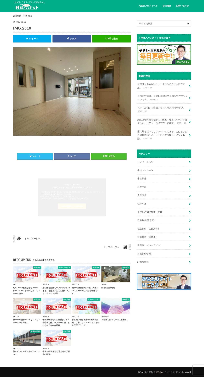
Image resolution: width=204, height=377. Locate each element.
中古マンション (145, 170)
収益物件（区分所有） (148, 228)
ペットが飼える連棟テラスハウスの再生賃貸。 (161, 109)
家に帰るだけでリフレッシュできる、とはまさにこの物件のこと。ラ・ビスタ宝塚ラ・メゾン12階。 (162, 135)
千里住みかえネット (163, 372)
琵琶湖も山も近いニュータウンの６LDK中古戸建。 (161, 86)
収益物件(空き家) (146, 220)
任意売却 (141, 187)
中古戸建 (141, 178)
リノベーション (145, 162)
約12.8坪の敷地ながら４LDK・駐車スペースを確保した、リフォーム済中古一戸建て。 (162, 121)
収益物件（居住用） (147, 236)
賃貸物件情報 (144, 253)
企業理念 (141, 195)
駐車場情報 (143, 261)
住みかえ (141, 203)
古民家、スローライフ (148, 245)
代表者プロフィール (148, 5)
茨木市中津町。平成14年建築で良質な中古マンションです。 (162, 98)
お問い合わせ (182, 5)
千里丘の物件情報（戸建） (151, 211)
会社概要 (167, 5)
